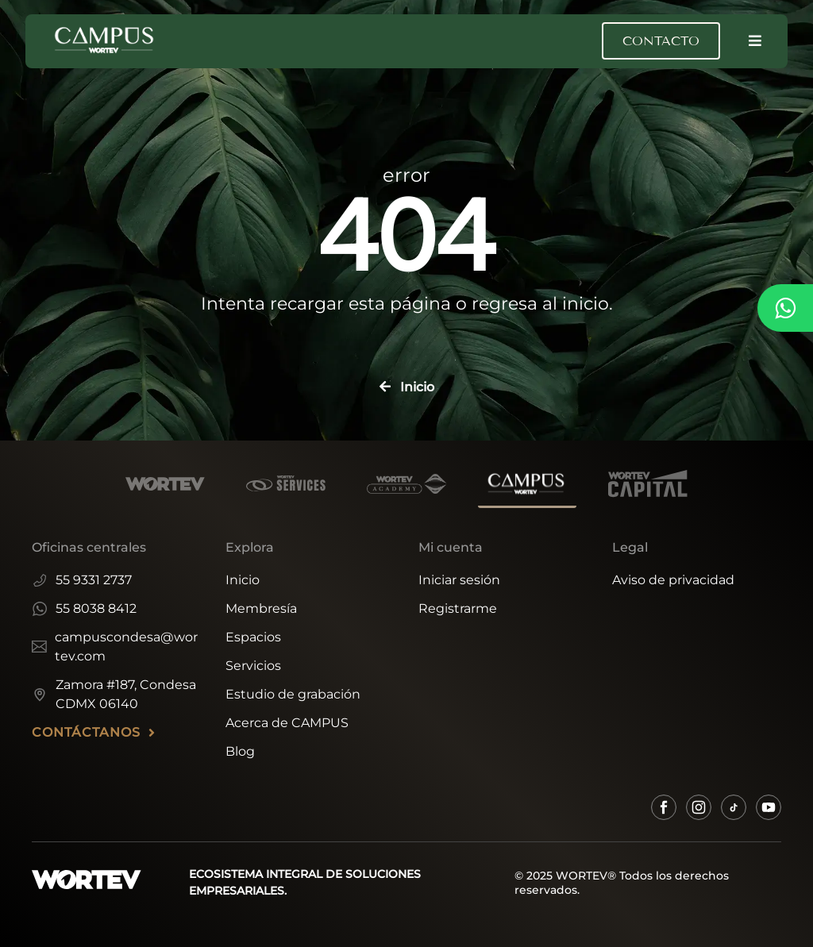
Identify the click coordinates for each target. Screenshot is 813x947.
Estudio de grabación (292, 694)
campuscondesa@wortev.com (115, 646)
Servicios (253, 665)
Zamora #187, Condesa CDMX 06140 (114, 694)
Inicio (242, 579)
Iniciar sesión (459, 579)
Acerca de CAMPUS (287, 722)
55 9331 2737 (82, 579)
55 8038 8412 (84, 608)
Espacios (253, 637)
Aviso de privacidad (673, 579)
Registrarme (457, 608)
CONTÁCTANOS (94, 732)
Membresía (261, 608)
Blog (240, 751)
